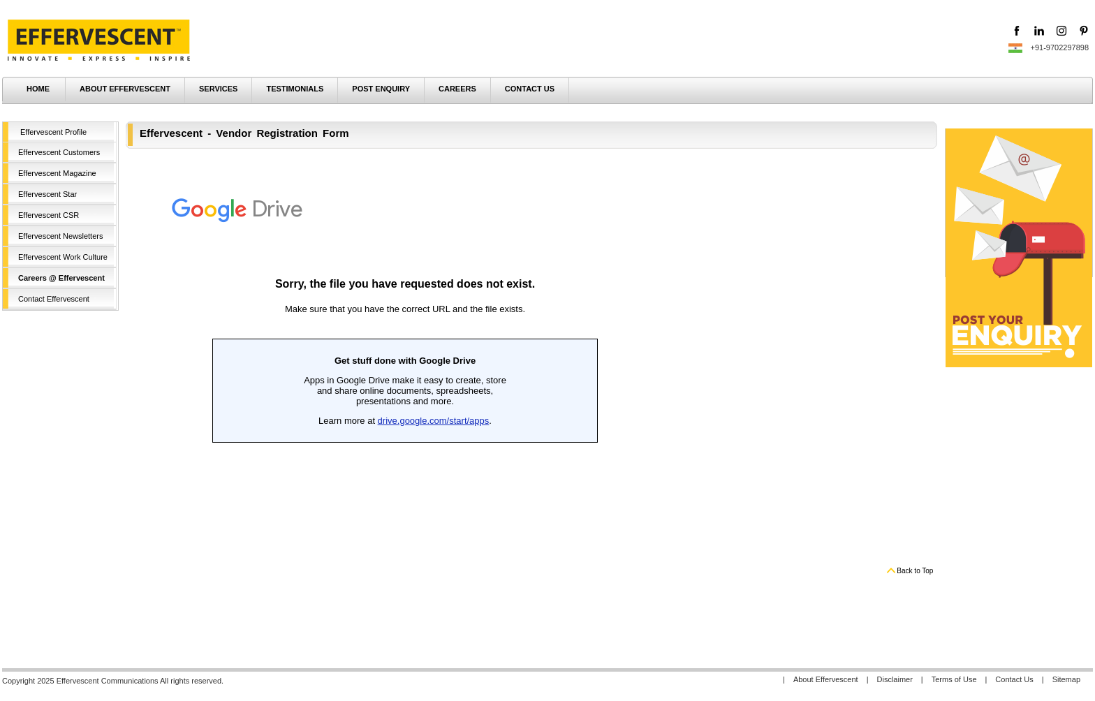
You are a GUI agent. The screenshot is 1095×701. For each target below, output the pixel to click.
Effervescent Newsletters (60, 236)
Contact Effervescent (53, 299)
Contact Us (1014, 679)
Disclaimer (895, 679)
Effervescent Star (47, 194)
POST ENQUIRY (381, 88)
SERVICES (218, 88)
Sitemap (1066, 679)
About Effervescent (825, 679)
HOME (38, 88)
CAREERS (457, 88)
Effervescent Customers (59, 152)
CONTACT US (529, 88)
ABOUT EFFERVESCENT (125, 88)
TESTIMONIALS (294, 88)
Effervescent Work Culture (63, 257)
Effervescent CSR (48, 215)
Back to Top (915, 571)
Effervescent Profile (53, 132)
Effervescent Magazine (57, 173)
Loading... (405, 359)
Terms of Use (954, 679)
